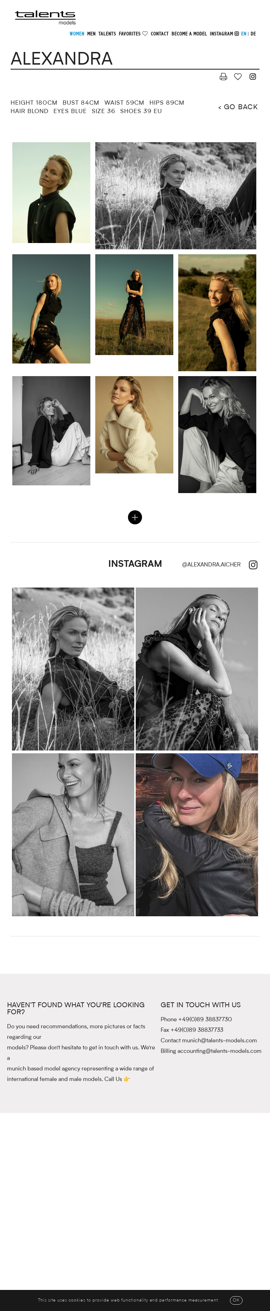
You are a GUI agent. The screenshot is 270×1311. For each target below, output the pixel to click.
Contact (160, 34)
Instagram (224, 34)
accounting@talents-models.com (220, 1051)
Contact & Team (43, 1287)
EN (243, 34)
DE (253, 34)
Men (91, 34)
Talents (107, 34)
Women (77, 34)
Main (96, 1287)
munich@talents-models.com (219, 1041)
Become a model (189, 34)
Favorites (130, 34)
